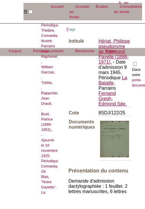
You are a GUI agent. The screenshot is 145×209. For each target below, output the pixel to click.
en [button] (126, 3)
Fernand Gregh (107, 96)
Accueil (57, 6)
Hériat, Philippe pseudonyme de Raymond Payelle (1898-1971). (114, 51)
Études (102, 6)
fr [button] (120, 3)
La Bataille (113, 80)
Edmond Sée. (113, 103)
